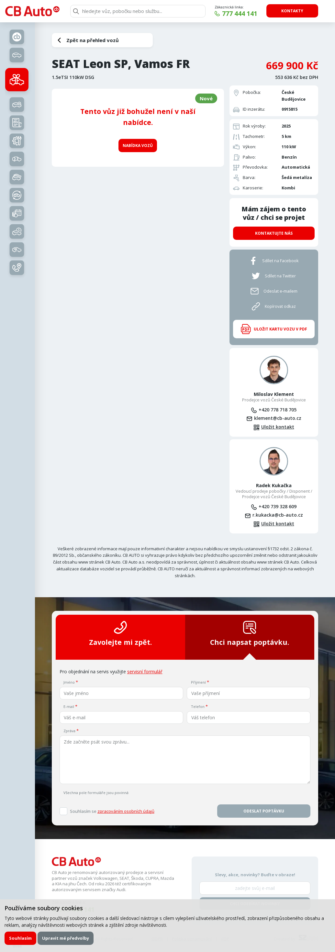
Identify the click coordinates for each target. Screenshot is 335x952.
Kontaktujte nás (274, 233)
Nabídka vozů (138, 145)
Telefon (198, 706)
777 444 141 (239, 13)
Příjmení (198, 682)
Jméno (69, 682)
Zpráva (69, 730)
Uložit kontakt (277, 427)
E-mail (68, 706)
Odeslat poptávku (263, 811)
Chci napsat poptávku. (249, 634)
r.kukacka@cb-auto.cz (277, 515)
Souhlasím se (112, 811)
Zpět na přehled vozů (92, 40)
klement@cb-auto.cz (277, 418)
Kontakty (292, 11)
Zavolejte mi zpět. (120, 634)
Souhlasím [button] (20, 938)
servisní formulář (144, 671)
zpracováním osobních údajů (125, 811)
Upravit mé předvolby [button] (65, 938)
